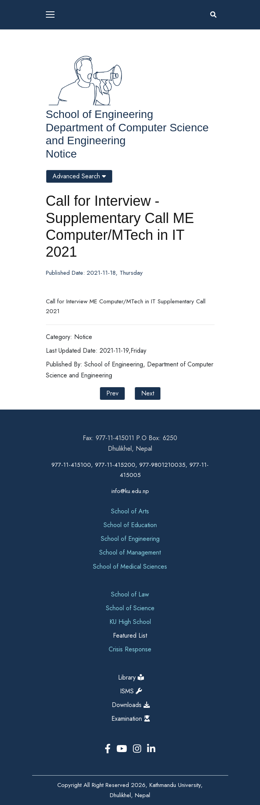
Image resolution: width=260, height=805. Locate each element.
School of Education (130, 524)
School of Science (130, 608)
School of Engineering (99, 114)
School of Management (130, 552)
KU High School (130, 621)
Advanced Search (79, 176)
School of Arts (130, 511)
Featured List (130, 635)
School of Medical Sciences (130, 566)
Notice (61, 154)
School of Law (130, 594)
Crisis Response (130, 649)
